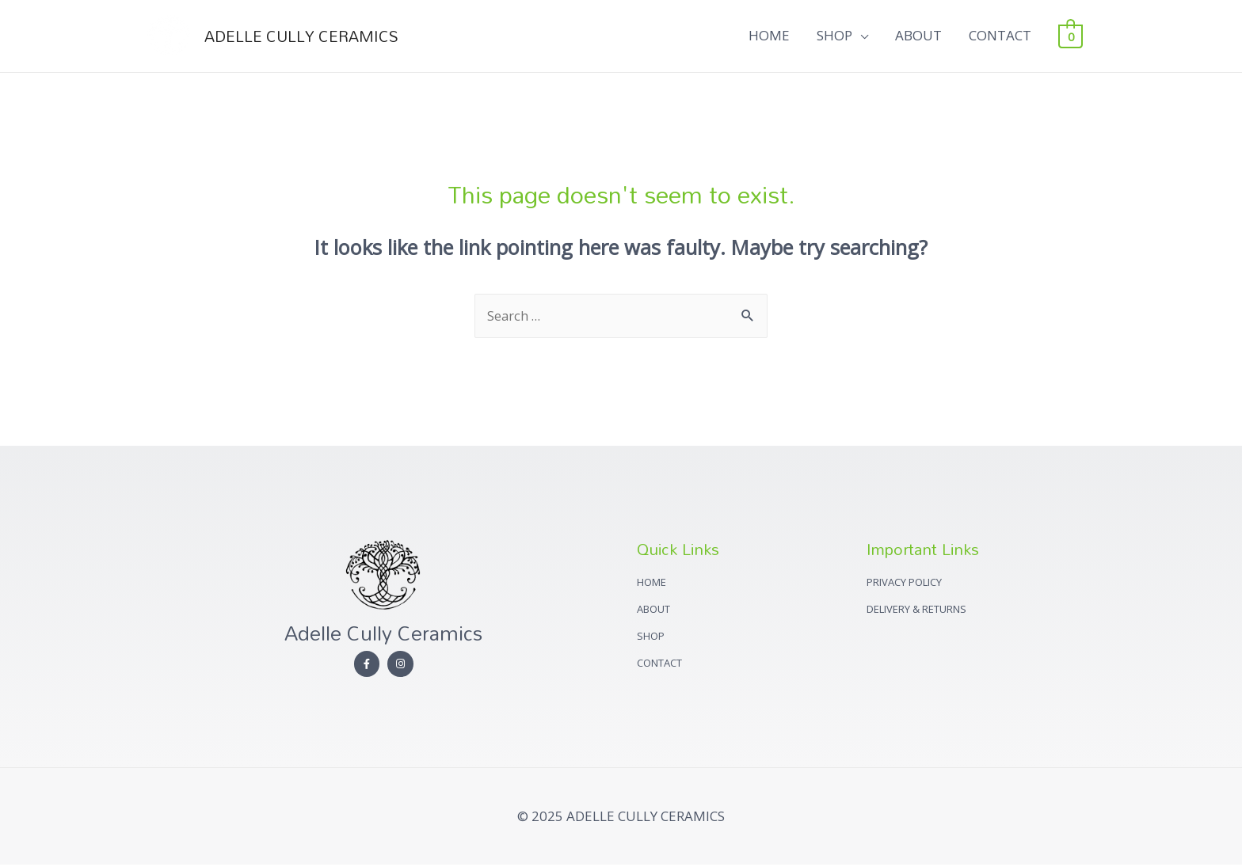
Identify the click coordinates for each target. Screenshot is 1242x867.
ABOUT (918, 36)
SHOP (834, 36)
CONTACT (1000, 36)
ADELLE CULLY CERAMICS (306, 36)
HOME (769, 36)
